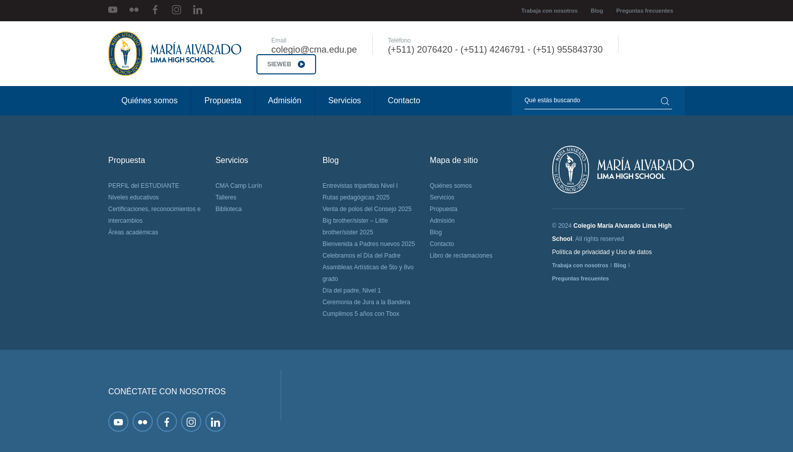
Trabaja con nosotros (549, 11)
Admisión (284, 100)
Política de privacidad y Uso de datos (602, 252)
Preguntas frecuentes (644, 11)
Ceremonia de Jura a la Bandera (366, 302)
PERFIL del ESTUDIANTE (143, 185)
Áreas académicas (133, 232)
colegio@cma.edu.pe (314, 50)
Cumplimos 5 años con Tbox (361, 313)
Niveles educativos (133, 197)
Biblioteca (228, 209)
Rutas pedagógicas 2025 (356, 197)
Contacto (404, 100)
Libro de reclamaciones (461, 255)
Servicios (344, 100)
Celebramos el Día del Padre (362, 255)
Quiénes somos (149, 100)
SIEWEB (286, 64)
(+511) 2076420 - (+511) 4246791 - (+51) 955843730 (495, 50)
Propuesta (222, 100)
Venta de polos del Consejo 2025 (367, 209)
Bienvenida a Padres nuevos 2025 (369, 244)
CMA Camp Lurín (238, 185)
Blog (597, 11)
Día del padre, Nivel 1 (352, 290)
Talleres (225, 197)
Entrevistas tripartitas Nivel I (360, 185)
